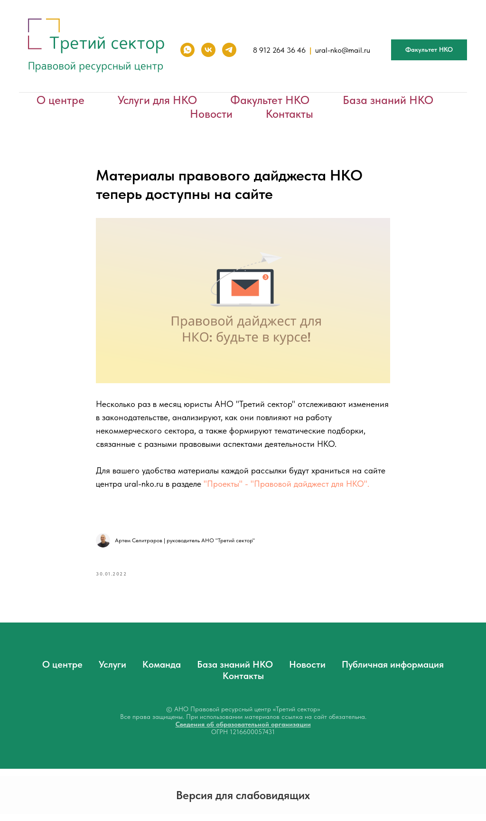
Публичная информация (393, 664)
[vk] (208, 50)
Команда (161, 664)
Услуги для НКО (157, 100)
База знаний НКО (388, 100)
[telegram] (229, 50)
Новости (211, 114)
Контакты (289, 114)
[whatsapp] (187, 50)
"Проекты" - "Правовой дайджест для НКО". (286, 484)
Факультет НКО (269, 100)
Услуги (112, 664)
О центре (60, 100)
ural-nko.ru (143, 484)
